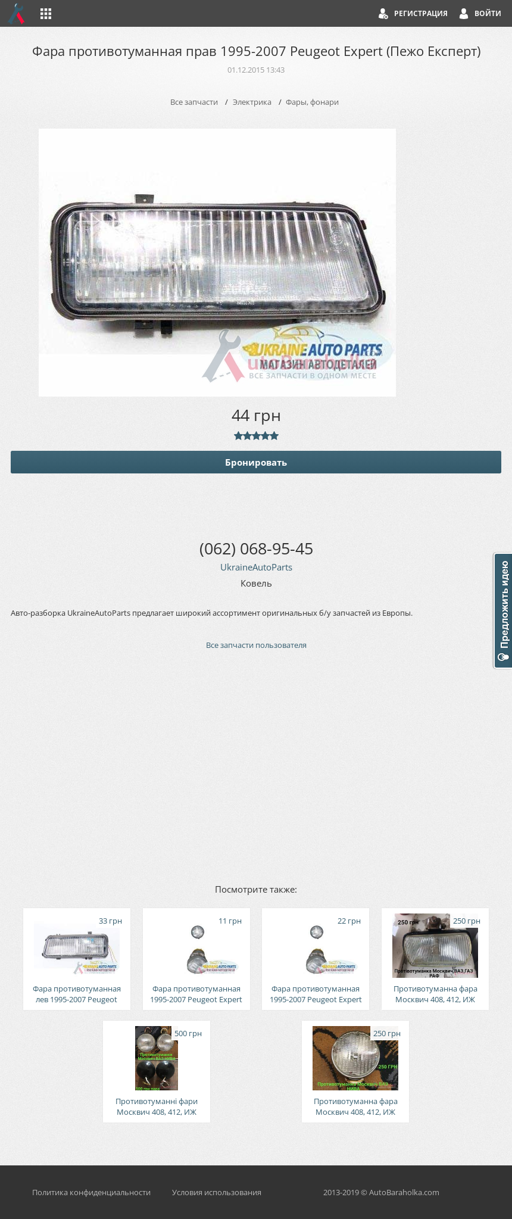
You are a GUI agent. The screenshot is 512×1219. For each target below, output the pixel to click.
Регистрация (421, 13)
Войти (487, 13)
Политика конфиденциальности (91, 1192)
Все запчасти (194, 101)
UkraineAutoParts (256, 567)
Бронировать (256, 462)
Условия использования (216, 1192)
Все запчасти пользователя (256, 645)
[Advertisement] (256, 765)
